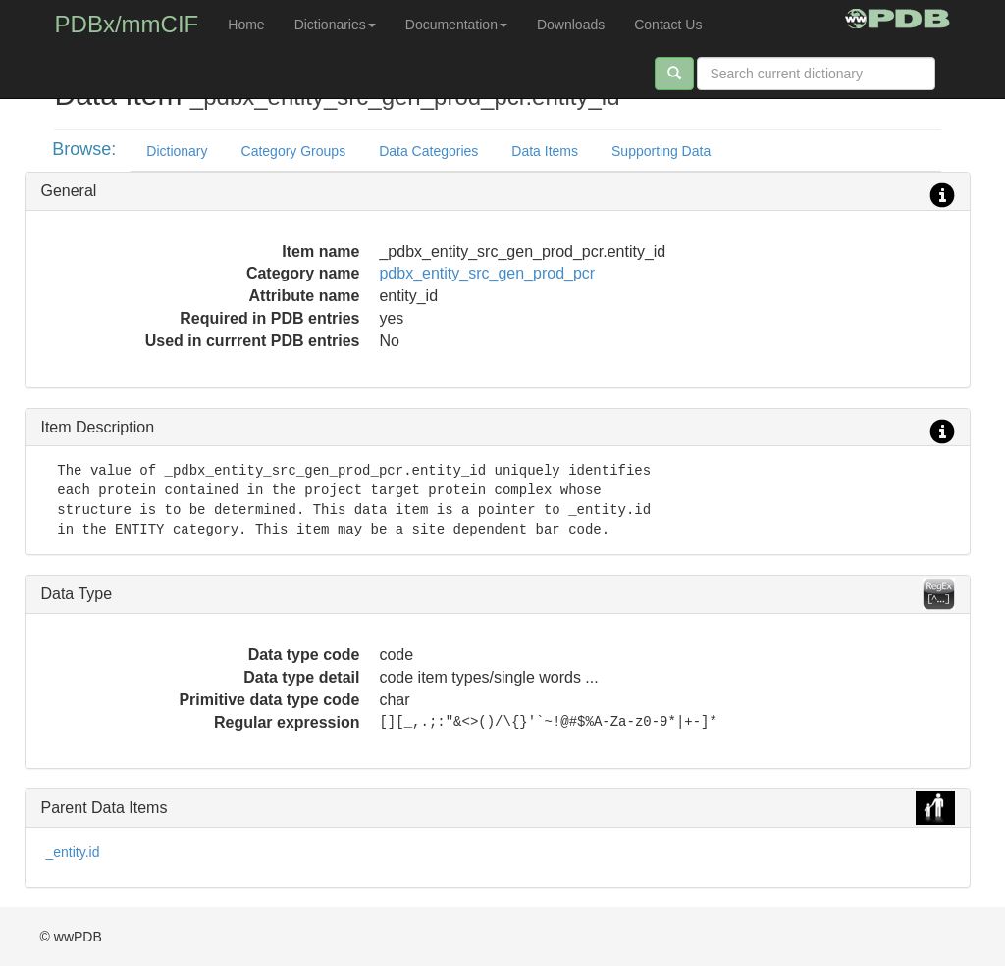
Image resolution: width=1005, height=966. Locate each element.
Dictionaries (335, 24)
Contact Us (668, 24)
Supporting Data (661, 151)
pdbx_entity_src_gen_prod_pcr (487, 273)
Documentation (456, 24)
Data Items (544, 151)
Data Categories (428, 151)
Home (246, 24)
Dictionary (176, 151)
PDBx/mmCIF (127, 24)
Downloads (571, 24)
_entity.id (72, 852)
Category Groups (293, 151)
